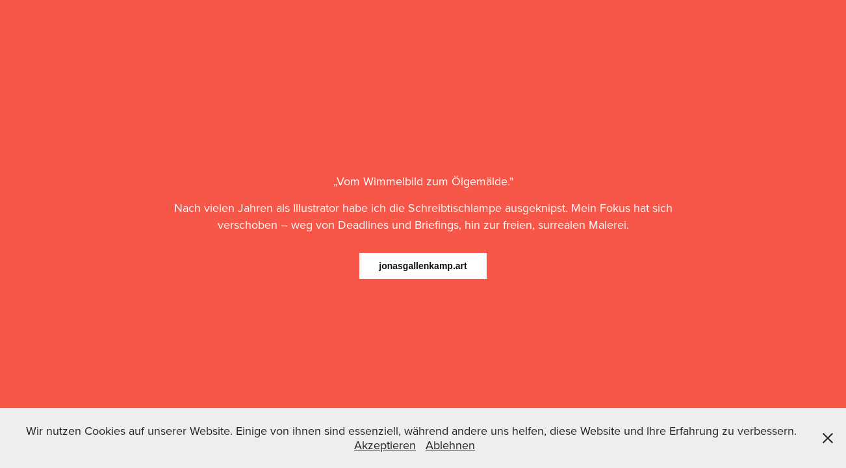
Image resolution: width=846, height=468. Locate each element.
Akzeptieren (385, 445)
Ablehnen (450, 445)
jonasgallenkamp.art (423, 266)
